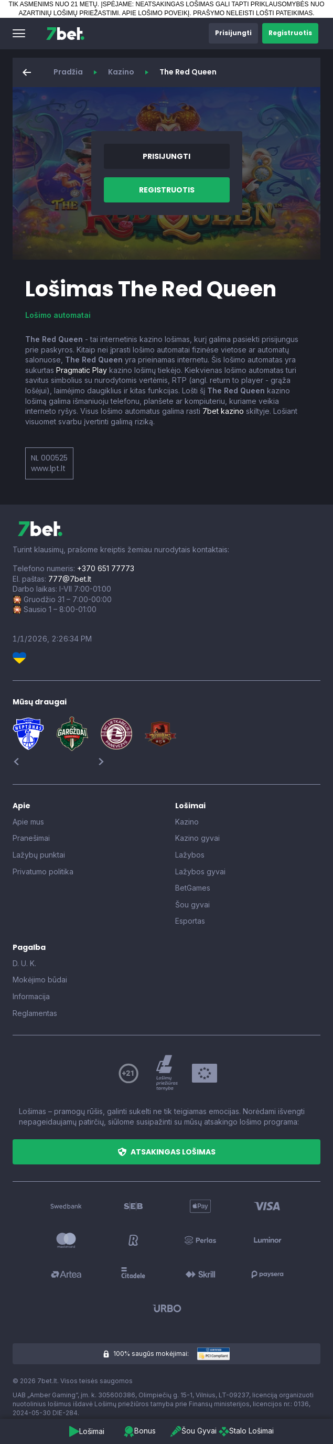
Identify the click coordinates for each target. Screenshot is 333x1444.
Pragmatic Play (81, 370)
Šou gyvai (192, 904)
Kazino (121, 72)
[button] (19, 33)
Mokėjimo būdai (40, 979)
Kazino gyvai (197, 837)
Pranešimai (31, 837)
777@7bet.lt (69, 578)
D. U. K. (24, 963)
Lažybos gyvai (200, 871)
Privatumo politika (43, 871)
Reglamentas (35, 1013)
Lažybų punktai (39, 854)
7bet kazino (223, 411)
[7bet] (65, 33)
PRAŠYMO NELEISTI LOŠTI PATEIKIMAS (253, 13)
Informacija (31, 996)
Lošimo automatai (58, 315)
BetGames (192, 887)
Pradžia (68, 72)
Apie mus (28, 821)
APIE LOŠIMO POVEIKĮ (156, 13)
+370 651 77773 (105, 568)
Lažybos (190, 854)
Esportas (190, 920)
